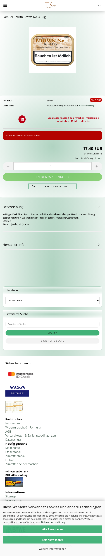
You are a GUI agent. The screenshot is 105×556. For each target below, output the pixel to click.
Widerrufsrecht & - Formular (23, 427)
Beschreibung (13, 207)
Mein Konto (12, 448)
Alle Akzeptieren (52, 529)
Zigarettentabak (15, 456)
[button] (8, 166)
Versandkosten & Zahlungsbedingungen (30, 435)
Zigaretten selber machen (21, 464)
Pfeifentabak (13, 452)
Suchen (53, 332)
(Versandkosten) (86, 105)
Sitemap (10, 496)
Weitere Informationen (52, 548)
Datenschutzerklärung (53, 522)
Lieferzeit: (9, 105)
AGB (8, 432)
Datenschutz (13, 440)
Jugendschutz (13, 500)
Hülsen (9, 460)
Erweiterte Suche (52, 340)
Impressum (12, 423)
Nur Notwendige (52, 539)
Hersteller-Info (13, 244)
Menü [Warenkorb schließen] (5, 5)
